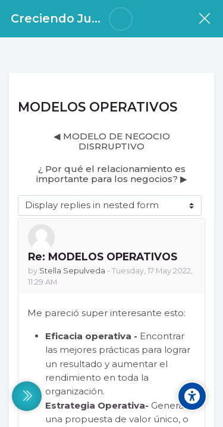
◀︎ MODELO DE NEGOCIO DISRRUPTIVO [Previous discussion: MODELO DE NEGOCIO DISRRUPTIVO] (112, 141)
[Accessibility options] (192, 396)
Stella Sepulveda (72, 270)
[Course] (204, 18)
